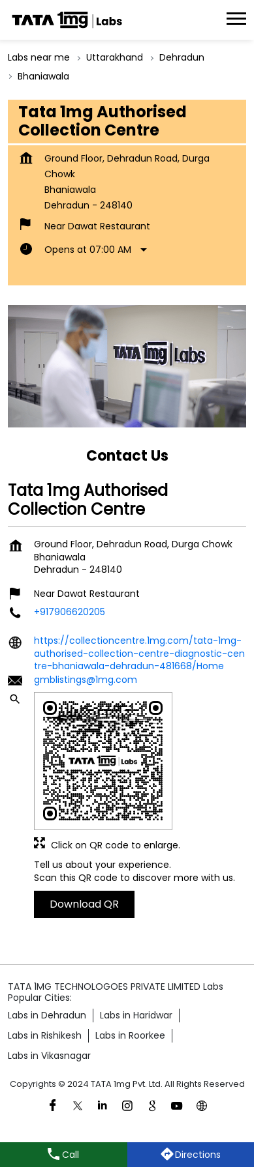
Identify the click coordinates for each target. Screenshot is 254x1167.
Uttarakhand (114, 57)
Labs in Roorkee (130, 1035)
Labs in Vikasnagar (49, 1055)
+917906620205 (69, 612)
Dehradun (181, 57)
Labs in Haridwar (136, 1015)
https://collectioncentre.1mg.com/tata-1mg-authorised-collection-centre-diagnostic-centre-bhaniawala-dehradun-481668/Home (139, 653)
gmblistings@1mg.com (85, 679)
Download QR (84, 904)
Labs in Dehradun (47, 1015)
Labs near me (39, 57)
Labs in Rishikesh (45, 1035)
